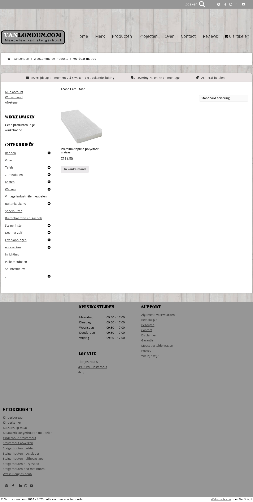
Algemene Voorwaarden (158, 315)
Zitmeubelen (14, 175)
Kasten (10, 182)
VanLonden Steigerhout (33, 37)
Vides (9, 160)
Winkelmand (14, 97)
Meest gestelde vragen (157, 346)
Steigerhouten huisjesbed (21, 464)
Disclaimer (148, 335)
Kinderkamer (12, 422)
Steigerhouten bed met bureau (25, 469)
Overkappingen (16, 240)
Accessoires (13, 247)
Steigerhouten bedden (19, 448)
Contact (146, 330)
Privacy (146, 351)
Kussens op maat (15, 428)
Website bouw (221, 499)
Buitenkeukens (15, 204)
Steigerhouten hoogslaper (21, 453)
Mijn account (14, 92)
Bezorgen (147, 325)
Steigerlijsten (14, 225)
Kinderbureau (13, 417)
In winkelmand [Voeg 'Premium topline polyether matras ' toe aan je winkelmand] (75, 169)
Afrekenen (12, 102)
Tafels (9, 167)
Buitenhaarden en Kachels (23, 218)
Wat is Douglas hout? (17, 474)
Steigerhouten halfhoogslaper (24, 458)
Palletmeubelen (16, 262)
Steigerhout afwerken (18, 443)
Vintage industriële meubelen (26, 196)
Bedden (10, 153)
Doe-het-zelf (13, 233)
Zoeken (194, 4)
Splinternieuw (15, 269)
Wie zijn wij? (149, 356)
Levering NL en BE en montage (158, 78)
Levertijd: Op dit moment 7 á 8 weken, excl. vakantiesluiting (72, 78)
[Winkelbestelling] (223, 98)
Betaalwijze (149, 320)
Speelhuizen (13, 211)
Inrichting (12, 254)
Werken (10, 189)
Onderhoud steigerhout (19, 438)
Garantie (147, 340)
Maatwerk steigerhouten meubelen (27, 433)
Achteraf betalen (213, 78)
